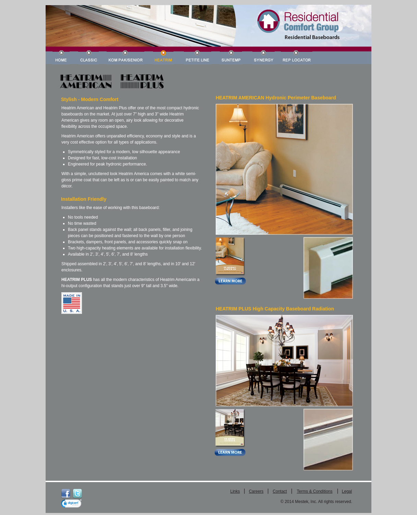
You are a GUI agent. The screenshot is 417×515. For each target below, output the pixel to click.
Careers (256, 491)
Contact (280, 491)
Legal (347, 491)
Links (235, 491)
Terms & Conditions (314, 491)
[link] (71, 504)
